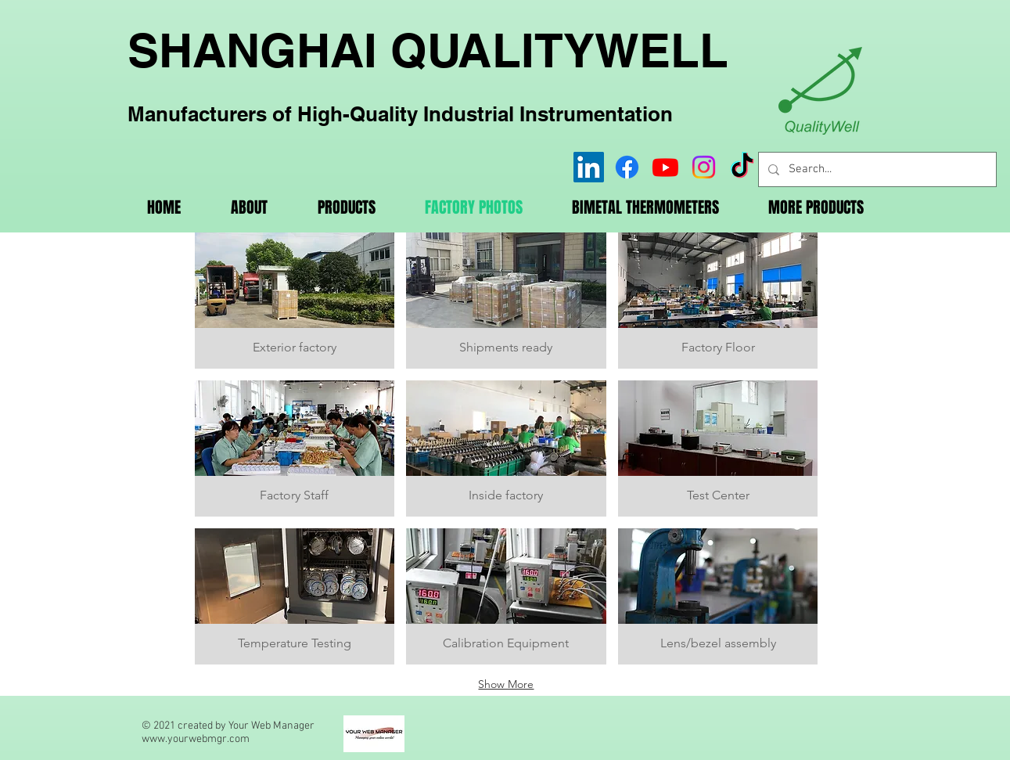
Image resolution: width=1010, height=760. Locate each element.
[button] (295, 300)
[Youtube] (665, 167)
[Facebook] (627, 167)
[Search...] (876, 169)
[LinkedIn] (588, 167)
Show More (506, 684)
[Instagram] (703, 167)
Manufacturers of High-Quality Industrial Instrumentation (400, 114)
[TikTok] (742, 167)
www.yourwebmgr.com (196, 739)
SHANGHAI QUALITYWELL (428, 50)
